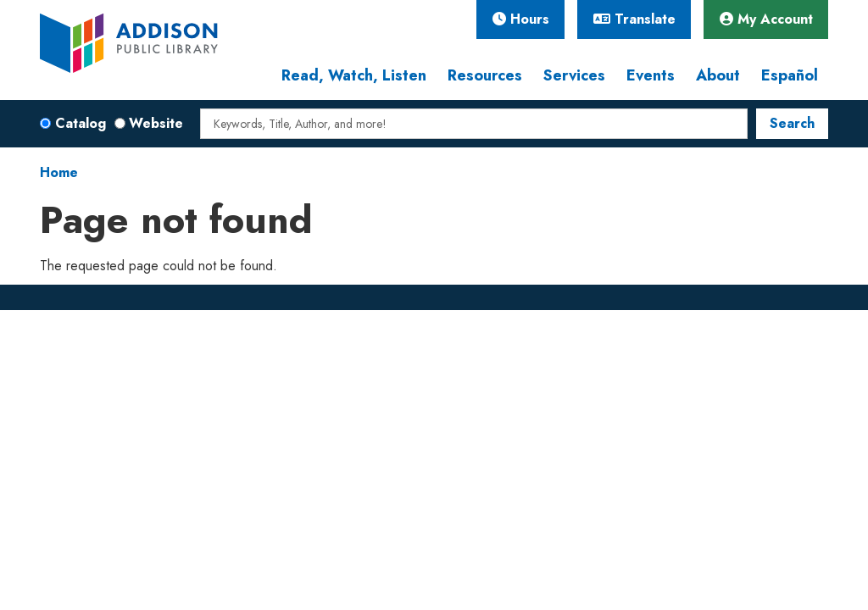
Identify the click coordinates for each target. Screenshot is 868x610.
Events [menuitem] (650, 75)
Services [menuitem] (574, 75)
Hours (520, 19)
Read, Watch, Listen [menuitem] (353, 75)
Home (59, 172)
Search (792, 123)
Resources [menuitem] (485, 75)
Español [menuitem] (789, 75)
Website (156, 123)
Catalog (80, 123)
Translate (634, 19)
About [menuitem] (718, 75)
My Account (766, 19)
